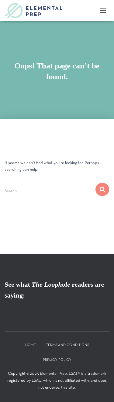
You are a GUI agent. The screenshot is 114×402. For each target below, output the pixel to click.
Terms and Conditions (67, 345)
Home (30, 345)
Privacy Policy (57, 359)
